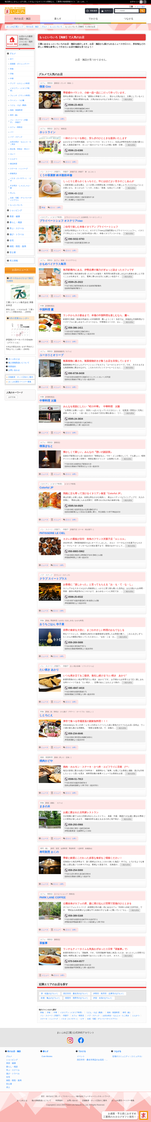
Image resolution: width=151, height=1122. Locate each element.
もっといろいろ (56, 27)
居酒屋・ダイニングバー (19, 64)
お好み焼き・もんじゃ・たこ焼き (116, 1016)
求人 (8, 1087)
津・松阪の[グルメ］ (50, 993)
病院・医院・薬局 (16, 246)
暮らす (57, 18)
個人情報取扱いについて (18, 442)
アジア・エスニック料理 (19, 83)
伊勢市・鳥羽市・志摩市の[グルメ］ (108, 993)
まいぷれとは (14, 438)
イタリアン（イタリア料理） (71, 1012)
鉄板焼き (13, 173)
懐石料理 (13, 164)
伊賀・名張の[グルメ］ (103, 998)
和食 (42, 1012)
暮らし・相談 (14, 222)
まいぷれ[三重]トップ (14, 27)
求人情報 (12, 260)
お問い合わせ (14, 450)
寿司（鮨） (127, 1012)
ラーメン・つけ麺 (17, 100)
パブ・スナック (93, 1016)
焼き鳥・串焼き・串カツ (19, 149)
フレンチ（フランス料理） (20, 95)
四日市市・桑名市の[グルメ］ (76, 993)
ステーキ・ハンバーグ (49, 1019)
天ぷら (12, 193)
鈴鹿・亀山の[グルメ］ (51, 998)
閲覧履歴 (93, 11)
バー (12, 132)
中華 (55, 1012)
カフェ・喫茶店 (78, 1016)
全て (12, 59)
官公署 (11, 252)
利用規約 (12, 446)
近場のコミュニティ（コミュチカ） (127, 1056)
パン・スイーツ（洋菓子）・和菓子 (54, 1016)
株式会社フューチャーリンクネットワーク (93, 1096)
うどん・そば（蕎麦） (95, 1012)
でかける (93, 18)
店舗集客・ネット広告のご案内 (20, 457)
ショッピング (14, 210)
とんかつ (135, 1016)
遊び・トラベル (15, 234)
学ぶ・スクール (15, 228)
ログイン (108, 11)
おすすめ (11, 477)
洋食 (48, 1012)
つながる (128, 18)
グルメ (44, 27)
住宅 (10, 240)
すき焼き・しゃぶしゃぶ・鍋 (20, 187)
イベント (81, 1056)
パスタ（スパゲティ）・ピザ (72, 1019)
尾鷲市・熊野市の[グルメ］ (77, 998)
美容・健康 (13, 216)
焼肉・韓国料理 (113, 1012)
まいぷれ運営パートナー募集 (19, 461)
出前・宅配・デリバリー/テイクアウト (102, 1019)
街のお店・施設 (22, 18)
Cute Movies (47, 1056)
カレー (12, 154)
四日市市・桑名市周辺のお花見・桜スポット (93, 1060)
